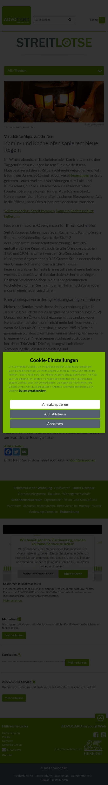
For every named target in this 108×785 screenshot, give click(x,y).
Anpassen (55, 423)
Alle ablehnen (55, 414)
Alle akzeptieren (55, 404)
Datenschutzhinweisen (32, 390)
